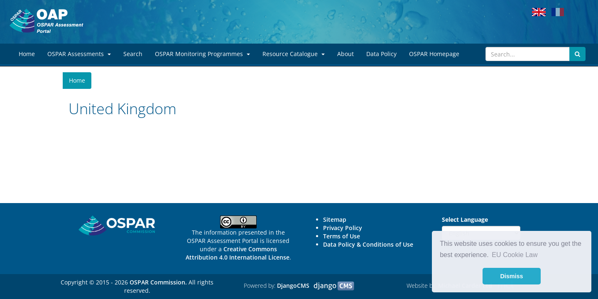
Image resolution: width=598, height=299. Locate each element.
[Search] (527, 54)
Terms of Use (341, 236)
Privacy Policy (342, 228)
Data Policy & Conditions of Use (368, 244)
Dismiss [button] (511, 276)
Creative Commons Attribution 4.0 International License (237, 253)
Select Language (465, 219)
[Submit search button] (577, 54)
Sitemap (334, 219)
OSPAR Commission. (158, 282)
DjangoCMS (293, 285)
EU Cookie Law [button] (514, 254)
